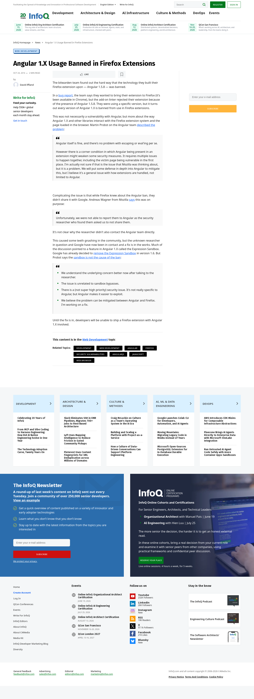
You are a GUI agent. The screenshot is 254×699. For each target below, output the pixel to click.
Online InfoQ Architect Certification (98, 627)
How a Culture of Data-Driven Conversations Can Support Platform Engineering (126, 458)
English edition (107, 4)
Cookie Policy (216, 689)
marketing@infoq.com (102, 686)
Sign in (234, 4)
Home (16, 597)
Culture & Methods (167, 14)
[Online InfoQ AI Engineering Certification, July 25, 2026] (98, 29)
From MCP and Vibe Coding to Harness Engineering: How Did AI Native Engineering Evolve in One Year (33, 443)
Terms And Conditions (196, 689)
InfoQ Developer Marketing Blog (30, 653)
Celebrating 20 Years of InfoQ (31, 427)
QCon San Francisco (89, 636)
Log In (17, 608)
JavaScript (138, 357)
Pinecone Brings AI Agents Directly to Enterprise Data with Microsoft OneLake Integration (219, 444)
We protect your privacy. (201, 120)
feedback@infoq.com (23, 686)
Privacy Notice (176, 689)
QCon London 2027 (89, 644)
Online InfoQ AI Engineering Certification (94, 617)
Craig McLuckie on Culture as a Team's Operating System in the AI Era (126, 428)
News (38, 45)
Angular (132, 351)
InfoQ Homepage (22, 45)
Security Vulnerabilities (90, 357)
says (132, 203)
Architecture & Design (93, 14)
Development (58, 14)
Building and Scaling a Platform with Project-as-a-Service (127, 443)
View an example (26, 509)
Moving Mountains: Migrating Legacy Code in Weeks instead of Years (172, 443)
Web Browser (84, 363)
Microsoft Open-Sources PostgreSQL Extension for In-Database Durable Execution (172, 458)
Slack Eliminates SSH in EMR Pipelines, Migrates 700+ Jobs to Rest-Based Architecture (80, 430)
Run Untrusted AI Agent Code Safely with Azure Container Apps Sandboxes (220, 460)
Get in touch (20, 123)
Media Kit (18, 648)
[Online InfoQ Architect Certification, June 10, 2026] (156, 29)
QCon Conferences (23, 614)
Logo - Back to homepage (27, 12)
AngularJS (118, 357)
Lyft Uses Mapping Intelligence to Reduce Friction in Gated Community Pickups (77, 447)
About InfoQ (19, 637)
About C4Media (21, 642)
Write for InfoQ (21, 625)
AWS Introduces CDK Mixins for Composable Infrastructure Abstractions (220, 428)
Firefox (150, 351)
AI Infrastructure (131, 14)
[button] (213, 111)
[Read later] (73, 77)
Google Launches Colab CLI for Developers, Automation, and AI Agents (173, 428)
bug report (65, 98)
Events (210, 14)
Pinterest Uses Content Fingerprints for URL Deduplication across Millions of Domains (77, 464)
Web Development (26, 53)
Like (62, 77)
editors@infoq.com (74, 686)
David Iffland (27, 87)
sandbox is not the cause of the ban (97, 260)
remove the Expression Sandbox (114, 256)
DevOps (195, 14)
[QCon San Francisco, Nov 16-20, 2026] (214, 29)
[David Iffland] (16, 87)
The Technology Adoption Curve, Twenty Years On (32, 458)
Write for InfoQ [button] (127, 4)
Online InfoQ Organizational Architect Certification (100, 606)
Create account (22, 602)
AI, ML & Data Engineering (165, 411)
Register (217, 4)
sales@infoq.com (47, 686)
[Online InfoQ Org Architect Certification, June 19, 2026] (40, 29)
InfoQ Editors (20, 631)
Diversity (18, 659)
